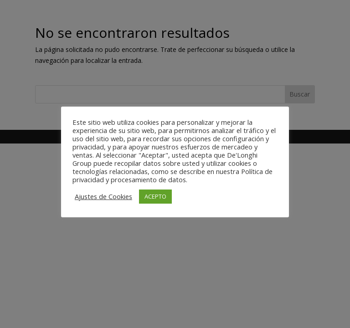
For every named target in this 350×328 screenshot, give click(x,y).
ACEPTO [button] (155, 196)
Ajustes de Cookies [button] (103, 196)
